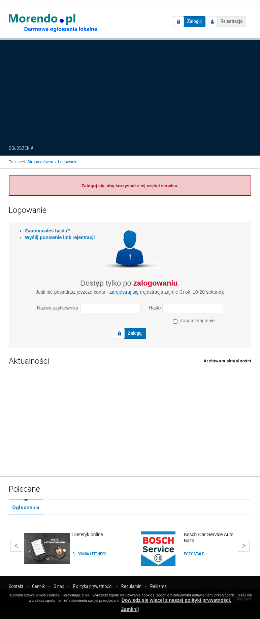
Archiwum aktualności (227, 360)
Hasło (155, 308)
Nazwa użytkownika (57, 308)
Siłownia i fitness (89, 554)
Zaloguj (194, 21)
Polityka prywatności (92, 586)
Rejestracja (231, 21)
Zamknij (130, 609)
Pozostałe (194, 554)
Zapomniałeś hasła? (47, 230)
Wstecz (16, 546)
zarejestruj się (123, 292)
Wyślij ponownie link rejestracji (60, 237)
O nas (59, 586)
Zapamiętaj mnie (194, 321)
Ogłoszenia (21, 148)
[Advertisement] (130, 89)
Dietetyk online (87, 534)
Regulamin (131, 586)
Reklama (158, 586)
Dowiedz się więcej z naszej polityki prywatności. (176, 600)
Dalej (244, 546)
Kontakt (16, 586)
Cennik (38, 586)
